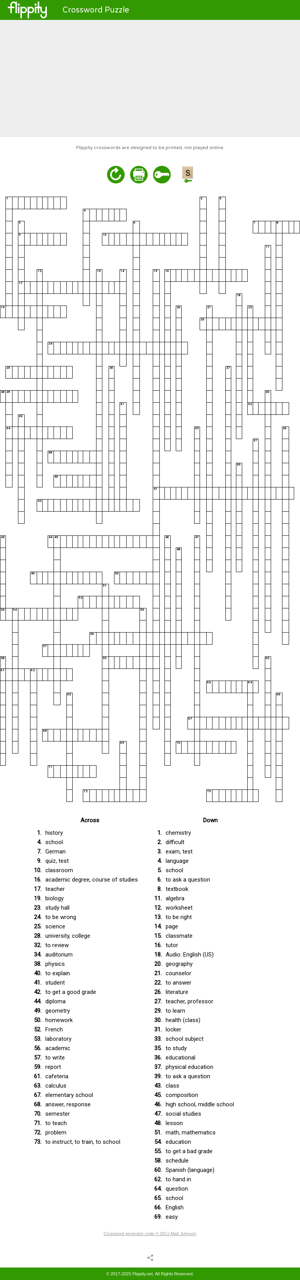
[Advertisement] (150, 78)
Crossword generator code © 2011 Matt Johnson (150, 1233)
